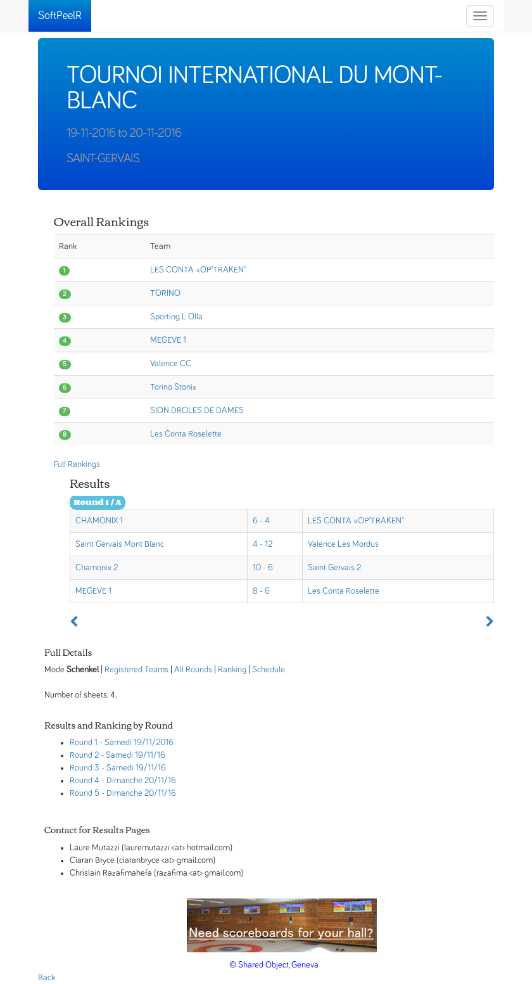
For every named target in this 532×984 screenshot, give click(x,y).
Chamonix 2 (96, 567)
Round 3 (84, 768)
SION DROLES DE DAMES (197, 410)
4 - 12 (262, 544)
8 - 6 (261, 591)
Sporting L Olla (176, 316)
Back (46, 977)
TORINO (165, 293)
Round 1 (84, 742)
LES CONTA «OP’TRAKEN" (198, 269)
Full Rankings (77, 464)
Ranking (232, 669)
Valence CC (170, 363)
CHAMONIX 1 (99, 520)
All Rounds (193, 669)
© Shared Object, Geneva (274, 965)
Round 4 (84, 780)
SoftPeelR (60, 16)
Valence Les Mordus (343, 544)
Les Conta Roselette (186, 434)
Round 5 (84, 793)
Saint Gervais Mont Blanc (119, 544)
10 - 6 (263, 567)
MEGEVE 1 (168, 340)
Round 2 (84, 755)
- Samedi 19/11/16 (133, 755)
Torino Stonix (173, 387)
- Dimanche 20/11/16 (138, 780)
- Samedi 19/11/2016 (136, 742)
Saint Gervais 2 (334, 567)
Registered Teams (136, 669)
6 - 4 (261, 520)
